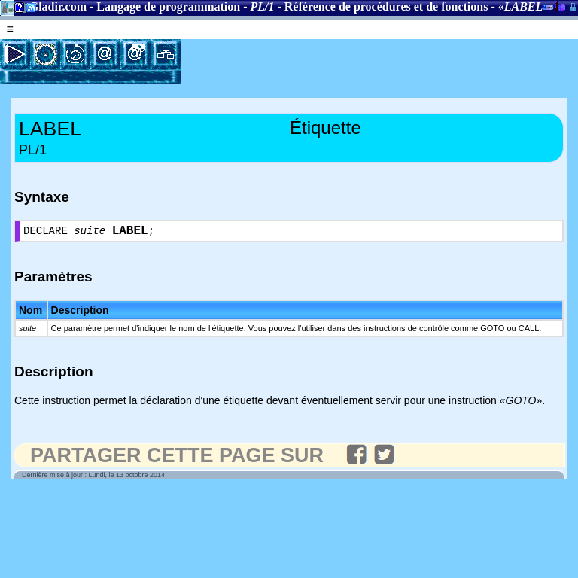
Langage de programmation (168, 6)
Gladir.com (58, 6)
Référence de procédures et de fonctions (386, 6)
